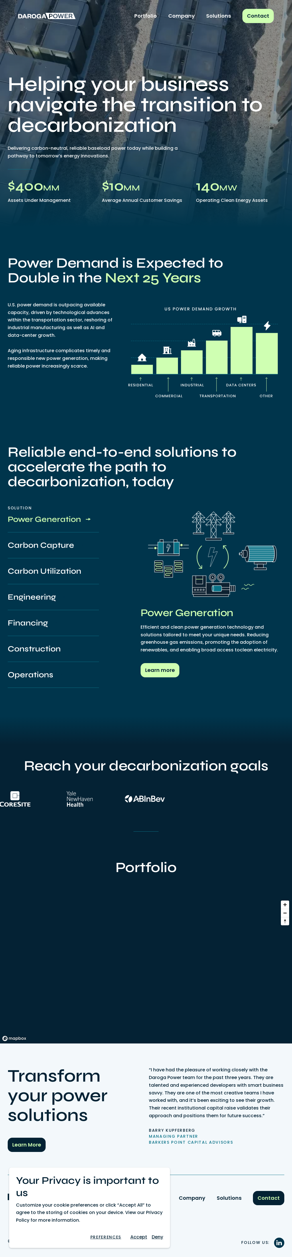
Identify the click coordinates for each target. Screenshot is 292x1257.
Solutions (218, 15)
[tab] (53, 519)
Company (181, 15)
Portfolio (145, 15)
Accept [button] (138, 1237)
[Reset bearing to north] (285, 921)
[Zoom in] (285, 905)
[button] (105, 1237)
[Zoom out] (285, 913)
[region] (146, 970)
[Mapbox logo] (14, 1038)
